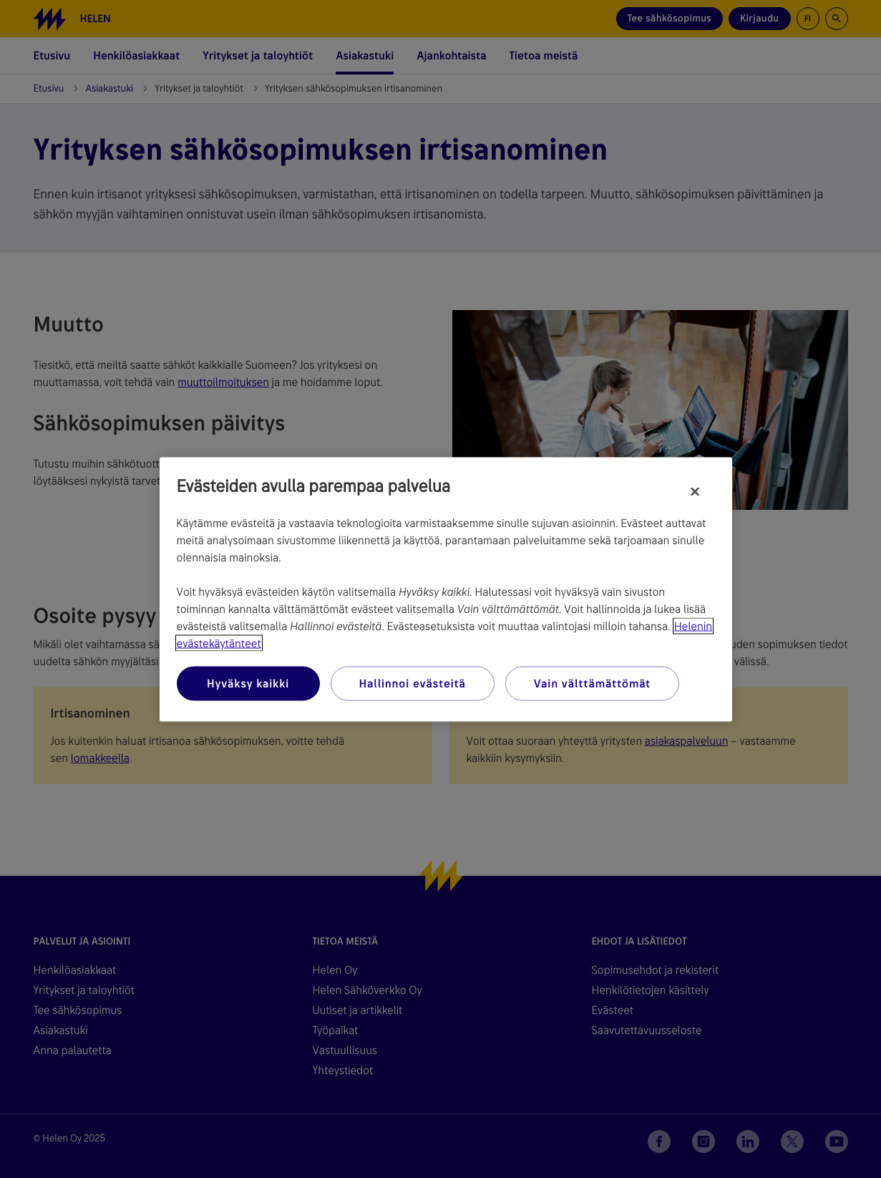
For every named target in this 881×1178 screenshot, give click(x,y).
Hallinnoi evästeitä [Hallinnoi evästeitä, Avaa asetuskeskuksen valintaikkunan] (412, 683)
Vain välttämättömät (592, 683)
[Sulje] (695, 491)
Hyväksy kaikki (248, 683)
